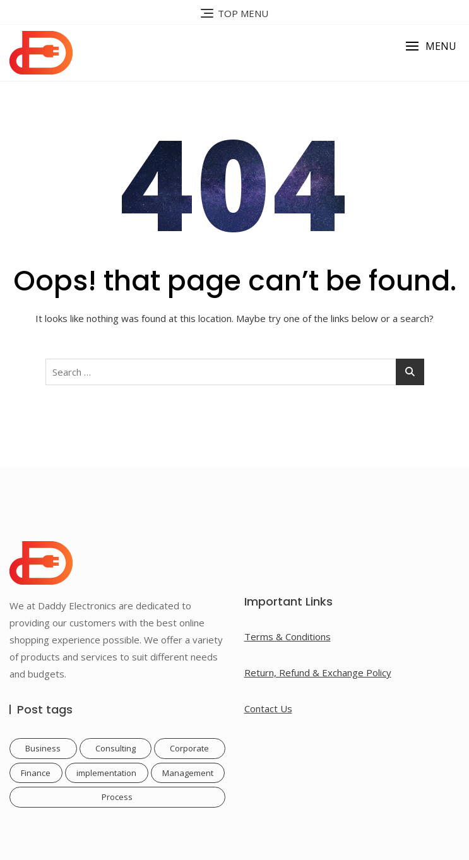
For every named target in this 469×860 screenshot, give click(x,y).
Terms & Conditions (287, 636)
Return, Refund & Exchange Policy (317, 672)
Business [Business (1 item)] (43, 748)
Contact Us (268, 708)
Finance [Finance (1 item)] (35, 773)
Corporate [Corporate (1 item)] (189, 748)
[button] (430, 46)
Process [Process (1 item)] (117, 797)
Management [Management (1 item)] (187, 773)
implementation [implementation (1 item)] (106, 773)
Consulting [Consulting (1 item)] (115, 748)
